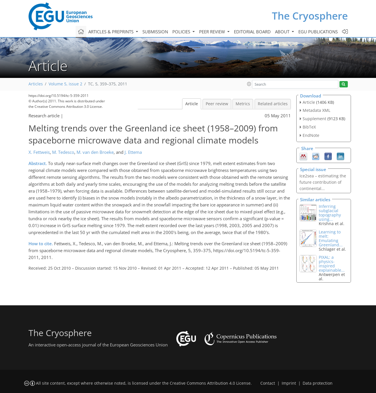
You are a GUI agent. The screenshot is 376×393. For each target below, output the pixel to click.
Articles (35, 84)
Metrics (243, 103)
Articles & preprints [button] (111, 31)
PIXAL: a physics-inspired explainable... (332, 263)
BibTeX (309, 127)
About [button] (283, 31)
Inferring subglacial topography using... (330, 213)
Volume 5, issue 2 (65, 84)
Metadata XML (316, 110)
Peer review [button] (212, 31)
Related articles (273, 103)
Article (191, 103)
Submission (155, 31)
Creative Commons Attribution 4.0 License (210, 383)
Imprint (289, 383)
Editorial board (252, 31)
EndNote (311, 135)
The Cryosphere (310, 15)
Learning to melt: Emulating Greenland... (331, 238)
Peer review (217, 103)
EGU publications (318, 31)
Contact (267, 383)
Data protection (318, 383)
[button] (249, 84)
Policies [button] (181, 31)
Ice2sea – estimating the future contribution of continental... (322, 182)
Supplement (314, 118)
